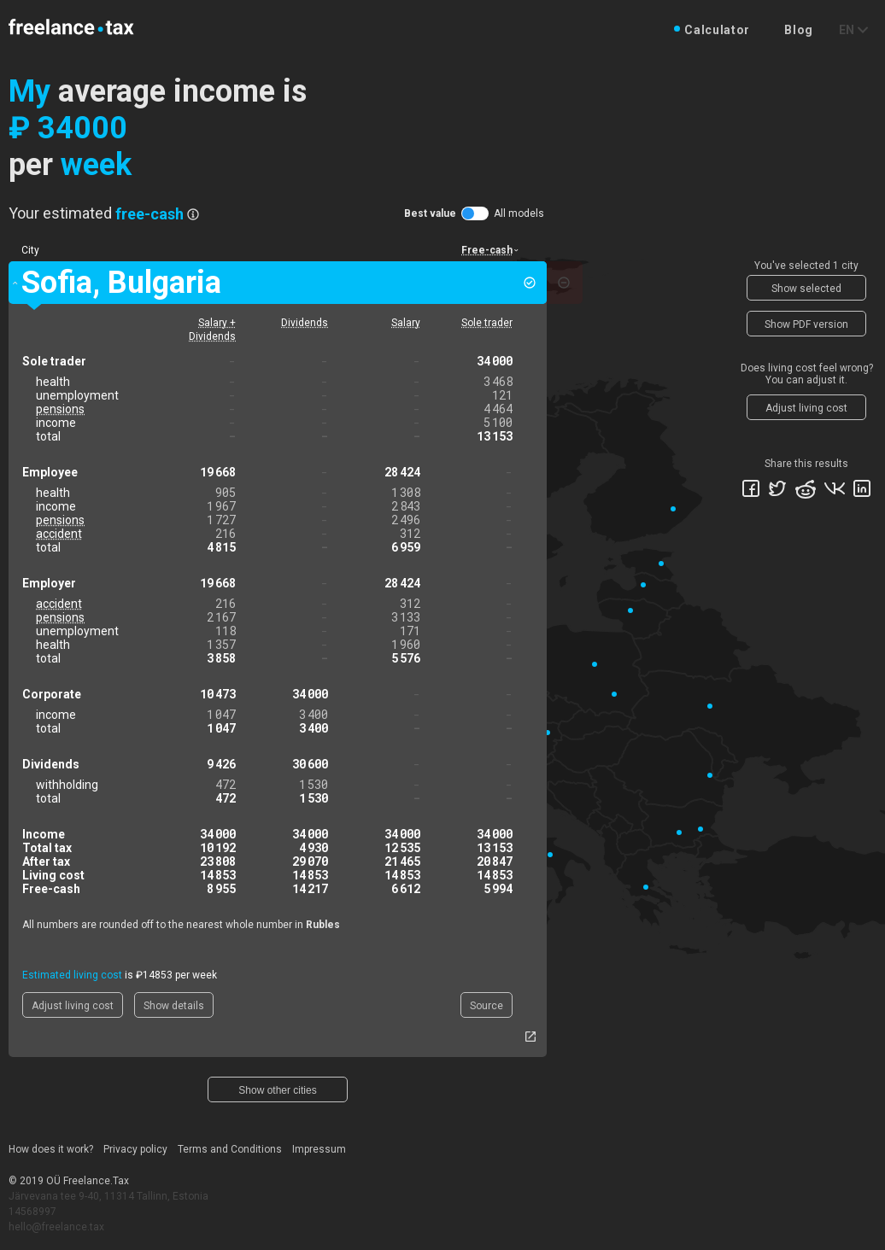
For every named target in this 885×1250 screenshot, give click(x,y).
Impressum (319, 1149)
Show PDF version (806, 324)
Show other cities (277, 1090)
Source (486, 1006)
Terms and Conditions (230, 1149)
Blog (798, 30)
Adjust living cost (73, 1006)
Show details (174, 1006)
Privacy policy (135, 1149)
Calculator (717, 30)
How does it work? (51, 1149)
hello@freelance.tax (56, 1227)
